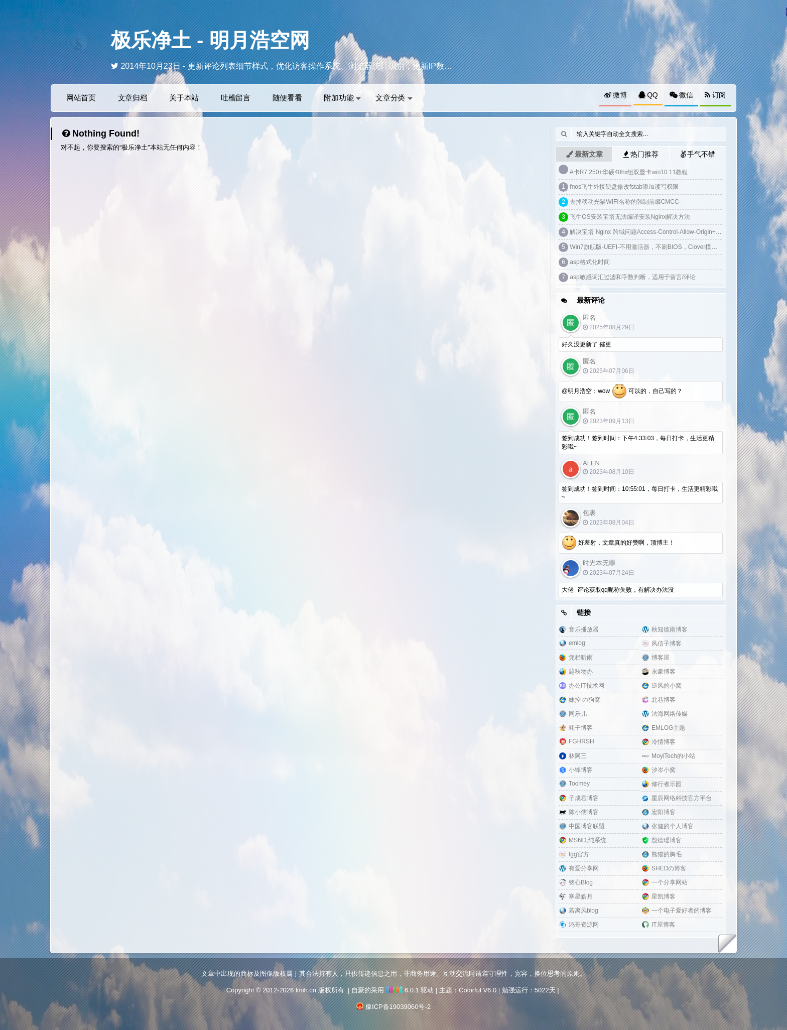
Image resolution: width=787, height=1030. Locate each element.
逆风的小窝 (666, 685)
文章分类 (394, 97)
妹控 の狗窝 (584, 699)
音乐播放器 (584, 629)
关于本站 (184, 97)
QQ (648, 95)
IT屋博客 (663, 924)
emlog (577, 643)
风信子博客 (666, 643)
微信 (681, 95)
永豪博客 (663, 671)
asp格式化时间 (589, 262)
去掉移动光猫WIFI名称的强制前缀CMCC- (625, 201)
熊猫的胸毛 (666, 854)
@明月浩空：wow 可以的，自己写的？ (622, 391)
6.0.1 (402, 990)
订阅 (715, 95)
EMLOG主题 (668, 727)
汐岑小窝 (663, 770)
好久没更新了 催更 (586, 344)
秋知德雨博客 (669, 629)
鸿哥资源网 (584, 924)
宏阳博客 (663, 812)
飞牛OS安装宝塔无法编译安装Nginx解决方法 (630, 216)
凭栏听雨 (581, 657)
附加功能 (342, 97)
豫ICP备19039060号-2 (398, 1006)
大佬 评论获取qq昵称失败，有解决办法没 (618, 589)
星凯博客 (663, 896)
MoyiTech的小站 (673, 755)
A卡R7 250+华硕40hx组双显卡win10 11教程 (629, 172)
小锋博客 (581, 770)
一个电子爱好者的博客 (681, 910)
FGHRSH (581, 741)
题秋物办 (581, 671)
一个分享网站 (669, 882)
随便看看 (287, 97)
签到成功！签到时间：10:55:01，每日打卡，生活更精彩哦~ (640, 492)
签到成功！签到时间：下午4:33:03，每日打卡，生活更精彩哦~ (638, 442)
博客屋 (660, 657)
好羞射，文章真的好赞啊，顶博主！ (618, 543)
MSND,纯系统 (587, 840)
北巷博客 (663, 699)
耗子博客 (581, 727)
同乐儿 (578, 713)
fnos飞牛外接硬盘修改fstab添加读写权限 (624, 186)
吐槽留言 (235, 97)
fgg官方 (579, 854)
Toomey (579, 783)
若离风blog (583, 910)
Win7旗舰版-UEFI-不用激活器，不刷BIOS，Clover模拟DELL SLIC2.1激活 (668, 246)
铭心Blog (581, 882)
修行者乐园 (666, 784)
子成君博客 (584, 798)
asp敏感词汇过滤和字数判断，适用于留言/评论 (633, 277)
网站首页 (81, 97)
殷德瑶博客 (666, 840)
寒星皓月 (581, 896)
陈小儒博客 (584, 812)
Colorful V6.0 (477, 990)
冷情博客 (663, 741)
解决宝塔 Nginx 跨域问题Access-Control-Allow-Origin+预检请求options (664, 231)
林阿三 (578, 755)
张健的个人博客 (672, 826)
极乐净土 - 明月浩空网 (210, 40)
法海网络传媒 (669, 713)
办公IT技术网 (586, 685)
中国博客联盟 (587, 826)
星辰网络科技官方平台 (681, 798)
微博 (615, 95)
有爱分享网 (584, 868)
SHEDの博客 (668, 868)
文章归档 (133, 97)
